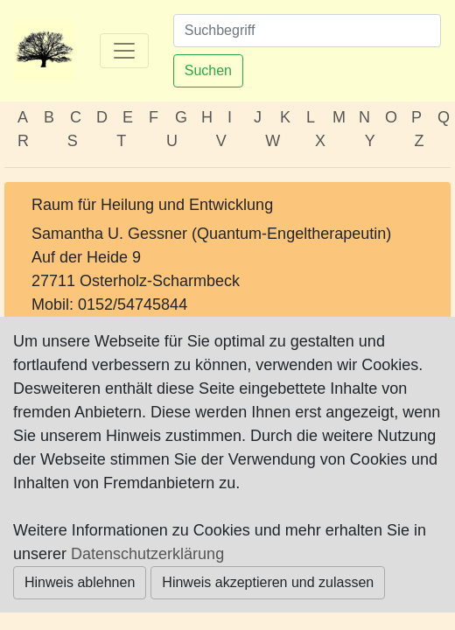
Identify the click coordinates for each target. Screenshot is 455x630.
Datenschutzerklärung (147, 554)
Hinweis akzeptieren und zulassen (268, 582)
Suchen (208, 70)
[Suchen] (307, 30)
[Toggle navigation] (124, 50)
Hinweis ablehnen (79, 582)
